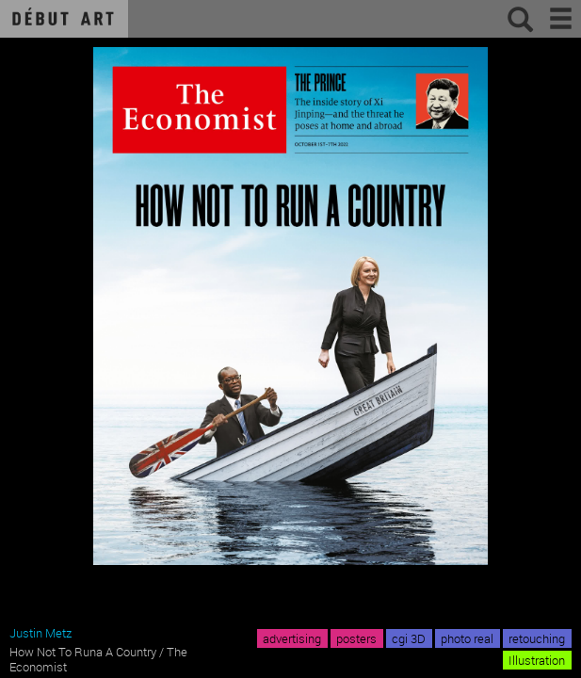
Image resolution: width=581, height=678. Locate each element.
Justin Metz (40, 632)
